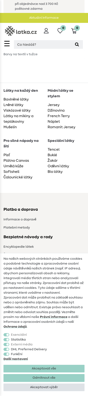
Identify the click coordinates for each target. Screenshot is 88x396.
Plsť (6, 155)
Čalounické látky (18, 177)
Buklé (52, 155)
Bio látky (55, 172)
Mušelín (10, 127)
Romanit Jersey (61, 127)
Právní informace (53, 317)
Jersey (54, 105)
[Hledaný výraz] (42, 44)
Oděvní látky (58, 166)
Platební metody (16, 227)
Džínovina (56, 110)
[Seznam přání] (60, 31)
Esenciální (19, 334)
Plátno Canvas (16, 160)
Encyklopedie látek (18, 246)
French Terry (59, 116)
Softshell (11, 172)
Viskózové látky (17, 110)
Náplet (54, 121)
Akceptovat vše (44, 368)
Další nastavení (15, 359)
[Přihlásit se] (46, 31)
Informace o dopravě (19, 219)
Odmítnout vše (44, 377)
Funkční (16, 354)
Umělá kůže (13, 166)
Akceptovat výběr (44, 387)
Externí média (22, 344)
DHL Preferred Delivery (29, 349)
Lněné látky (13, 105)
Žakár (53, 160)
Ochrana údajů (15, 326)
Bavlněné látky (16, 99)
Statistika (18, 339)
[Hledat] (77, 44)
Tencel (53, 149)
